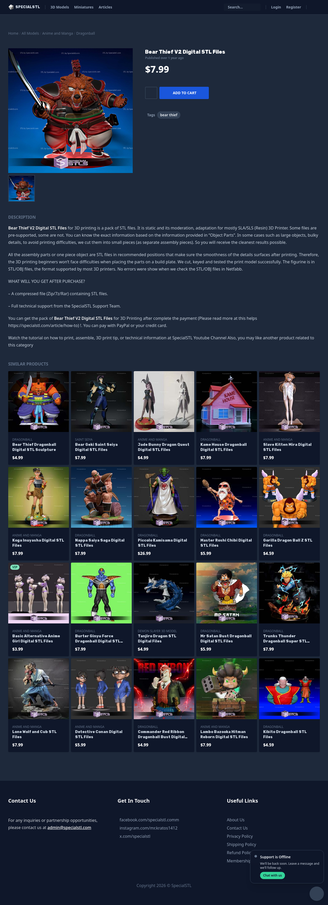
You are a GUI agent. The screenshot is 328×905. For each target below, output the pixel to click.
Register (293, 7)
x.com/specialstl (135, 836)
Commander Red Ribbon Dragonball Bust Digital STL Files (161, 735)
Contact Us (237, 828)
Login (276, 7)
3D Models (59, 7)
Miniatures (84, 7)
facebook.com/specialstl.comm (149, 820)
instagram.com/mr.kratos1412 (149, 828)
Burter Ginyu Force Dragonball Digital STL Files (97, 639)
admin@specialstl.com (69, 827)
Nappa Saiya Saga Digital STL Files (100, 543)
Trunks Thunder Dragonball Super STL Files (285, 639)
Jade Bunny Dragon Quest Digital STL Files (163, 447)
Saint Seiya (84, 439)
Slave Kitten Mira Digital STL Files (287, 447)
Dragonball (85, 33)
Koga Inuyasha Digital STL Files (38, 543)
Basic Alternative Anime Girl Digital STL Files (36, 638)
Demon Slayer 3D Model (157, 631)
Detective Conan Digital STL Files (98, 734)
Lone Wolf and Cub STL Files (34, 734)
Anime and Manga (57, 33)
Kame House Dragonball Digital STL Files (223, 447)
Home (13, 33)
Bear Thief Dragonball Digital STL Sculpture (34, 447)
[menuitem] (21, 188)
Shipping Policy (241, 844)
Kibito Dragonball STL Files (285, 734)
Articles (105, 7)
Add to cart (184, 92)
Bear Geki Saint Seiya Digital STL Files (96, 447)
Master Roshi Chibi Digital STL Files (226, 543)
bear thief (168, 114)
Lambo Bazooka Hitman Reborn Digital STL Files (224, 734)
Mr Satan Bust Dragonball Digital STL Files (226, 638)
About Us (235, 820)
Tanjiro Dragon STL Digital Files (157, 638)
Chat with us (272, 875)
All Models (30, 33)
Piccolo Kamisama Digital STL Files (162, 543)
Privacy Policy (240, 836)
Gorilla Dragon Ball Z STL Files (287, 543)
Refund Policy (240, 852)
